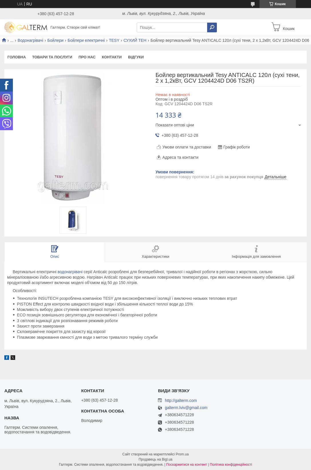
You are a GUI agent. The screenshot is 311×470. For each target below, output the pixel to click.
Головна (16, 57)
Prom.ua (182, 454)
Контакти (112, 57)
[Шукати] (212, 27)
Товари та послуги (52, 57)
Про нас (86, 57)
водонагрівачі (70, 271)
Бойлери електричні (86, 40)
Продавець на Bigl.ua (155, 459)
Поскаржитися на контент (186, 465)
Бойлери (55, 40)
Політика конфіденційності (231, 465)
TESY (114, 40)
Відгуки (136, 57)
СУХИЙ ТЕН (135, 40)
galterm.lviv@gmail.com (186, 408)
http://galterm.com (181, 400)
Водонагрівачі (30, 40)
